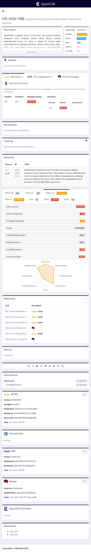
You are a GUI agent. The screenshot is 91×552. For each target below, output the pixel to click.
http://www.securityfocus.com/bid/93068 (23, 322)
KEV (34, 199)
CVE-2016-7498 (13, 18)
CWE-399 (13, 531)
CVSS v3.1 (33, 193)
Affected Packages (68, 76)
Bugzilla (31, 497)
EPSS (51, 199)
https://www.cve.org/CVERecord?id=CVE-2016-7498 (28, 339)
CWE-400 (13, 534)
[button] (3, 11)
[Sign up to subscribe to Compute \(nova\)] (81, 385)
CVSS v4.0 (12, 193)
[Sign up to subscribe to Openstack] (81, 380)
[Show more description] (32, 52)
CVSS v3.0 (56, 193)
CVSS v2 (14, 199)
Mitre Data (13, 76)
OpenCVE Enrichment (16, 83)
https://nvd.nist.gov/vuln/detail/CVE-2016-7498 (26, 328)
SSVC (69, 199)
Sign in (6, 146)
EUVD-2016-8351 (17, 173)
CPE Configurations (39, 76)
